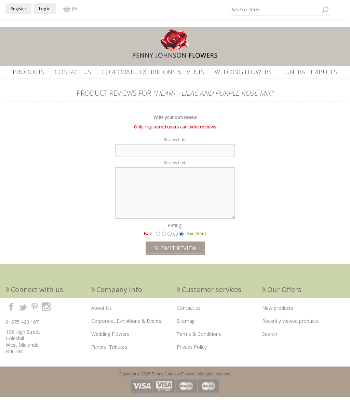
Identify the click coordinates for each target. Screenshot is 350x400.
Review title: (175, 143)
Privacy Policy (192, 350)
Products (28, 72)
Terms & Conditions (199, 337)
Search (269, 337)
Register (18, 9)
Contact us (73, 72)
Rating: (175, 228)
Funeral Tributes (309, 72)
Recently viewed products (290, 324)
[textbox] (280, 9)
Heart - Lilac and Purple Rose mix (213, 96)
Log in (45, 9)
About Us (101, 311)
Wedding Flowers (243, 72)
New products (277, 311)
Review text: (175, 166)
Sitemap (186, 324)
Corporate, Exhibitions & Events (153, 72)
